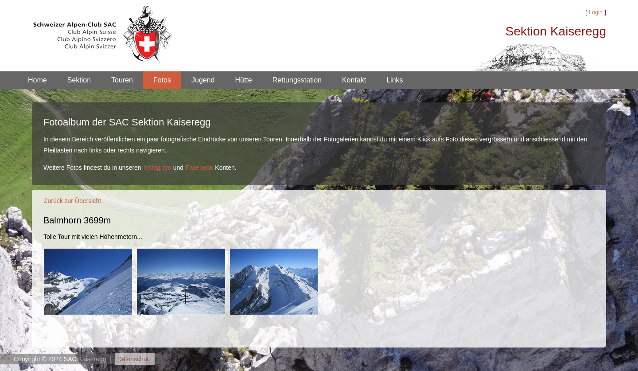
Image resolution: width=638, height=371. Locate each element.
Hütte (243, 80)
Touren (122, 80)
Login (596, 12)
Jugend (203, 80)
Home (37, 80)
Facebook (199, 167)
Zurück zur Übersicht (72, 200)
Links (394, 80)
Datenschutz (134, 359)
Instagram (157, 167)
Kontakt (354, 80)
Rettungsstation (297, 80)
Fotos (162, 80)
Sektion (79, 80)
